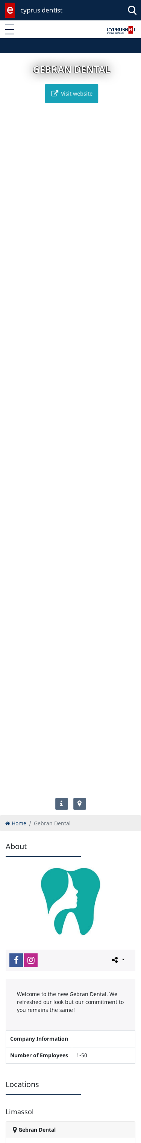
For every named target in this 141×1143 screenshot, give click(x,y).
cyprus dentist (41, 10)
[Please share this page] (117, 959)
